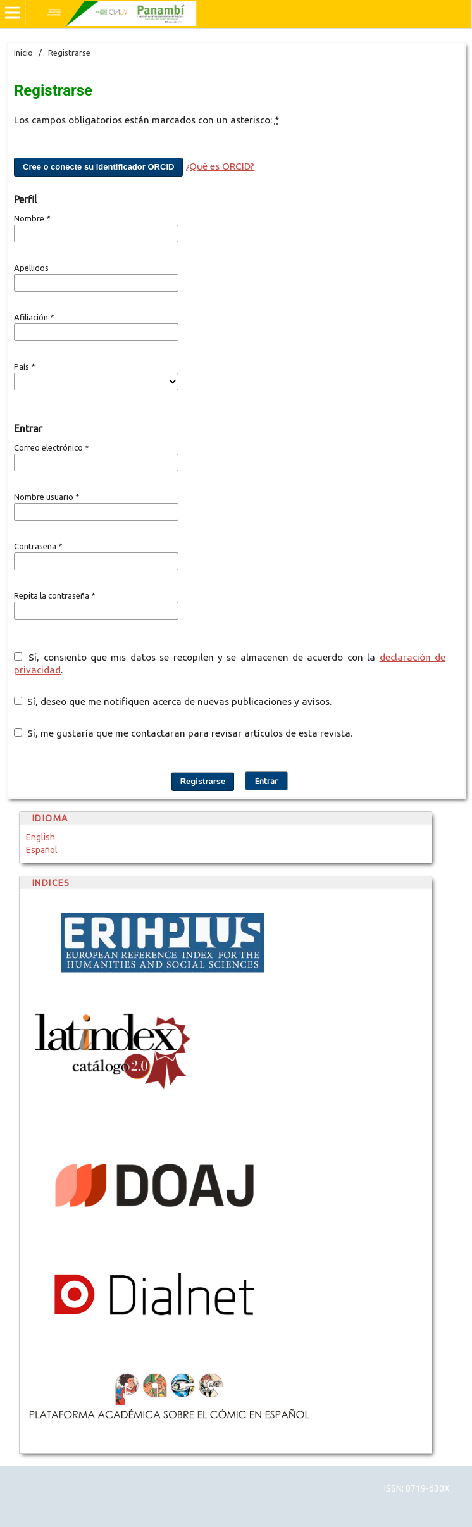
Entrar (266, 780)
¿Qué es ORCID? (219, 166)
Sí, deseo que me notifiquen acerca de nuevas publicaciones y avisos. (173, 701)
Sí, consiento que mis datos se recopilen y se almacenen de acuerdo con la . (229, 663)
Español (42, 850)
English (40, 837)
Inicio (23, 52)
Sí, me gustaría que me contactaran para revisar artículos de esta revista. (183, 733)
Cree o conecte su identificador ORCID (98, 166)
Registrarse (203, 781)
